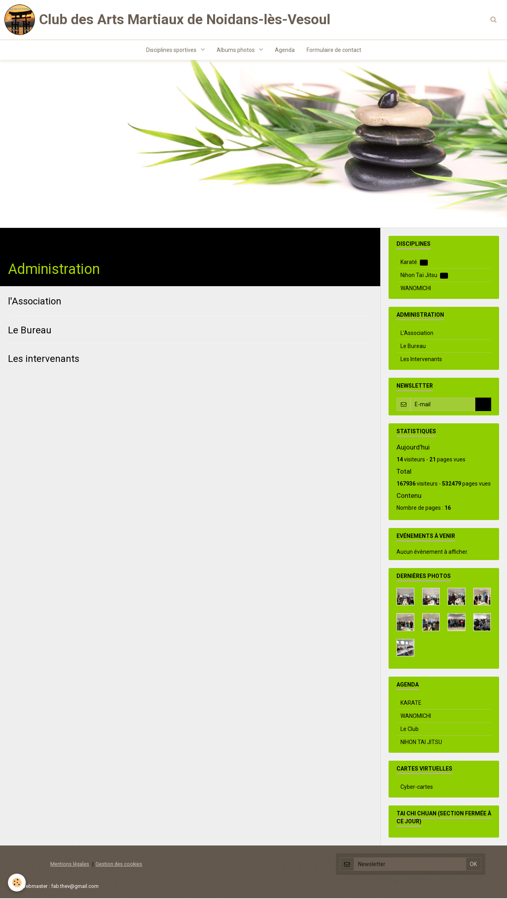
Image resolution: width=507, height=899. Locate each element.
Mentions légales (69, 865)
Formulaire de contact (334, 50)
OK (483, 405)
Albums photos (236, 50)
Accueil (17, 241)
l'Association (34, 302)
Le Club (409, 730)
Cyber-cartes (416, 787)
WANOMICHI (415, 289)
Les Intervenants (421, 360)
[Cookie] (17, 882)
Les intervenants (43, 359)
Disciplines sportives (172, 50)
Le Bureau (29, 330)
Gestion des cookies (118, 865)
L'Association (416, 334)
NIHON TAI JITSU (421, 743)
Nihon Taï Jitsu (424, 276)
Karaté (414, 263)
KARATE (410, 703)
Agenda (285, 50)
